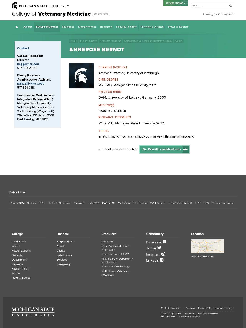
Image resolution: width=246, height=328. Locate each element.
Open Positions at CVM (115, 254)
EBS (206, 203)
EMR (198, 203)
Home (17, 27)
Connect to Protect (223, 203)
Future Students (47, 27)
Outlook (31, 203)
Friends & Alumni (152, 27)
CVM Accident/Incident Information (115, 248)
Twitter (151, 248)
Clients (61, 250)
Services (62, 259)
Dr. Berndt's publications (162, 149)
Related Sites (101, 13)
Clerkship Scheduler (59, 203)
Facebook (154, 242)
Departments (87, 27)
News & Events (178, 27)
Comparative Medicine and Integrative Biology (148, 41)
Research (106, 27)
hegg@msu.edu (28, 64)
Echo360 (93, 203)
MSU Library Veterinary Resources (115, 273)
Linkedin (153, 260)
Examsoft (79, 203)
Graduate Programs (110, 41)
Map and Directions (202, 256)
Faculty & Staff (126, 27)
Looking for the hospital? (218, 14)
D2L (41, 203)
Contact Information (171, 308)
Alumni (179, 41)
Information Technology (115, 266)
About (27, 27)
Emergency (64, 264)
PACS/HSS (108, 203)
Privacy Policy (205, 308)
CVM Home (19, 241)
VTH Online (140, 203)
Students (68, 27)
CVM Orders (157, 203)
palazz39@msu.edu (30, 83)
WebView (124, 203)
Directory (107, 241)
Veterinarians (64, 255)
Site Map (190, 308)
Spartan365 (17, 203)
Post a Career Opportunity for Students (117, 260)
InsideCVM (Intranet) (180, 203)
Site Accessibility (224, 308)
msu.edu (192, 314)
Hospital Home (65, 241)
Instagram (153, 254)
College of (51, 14)
